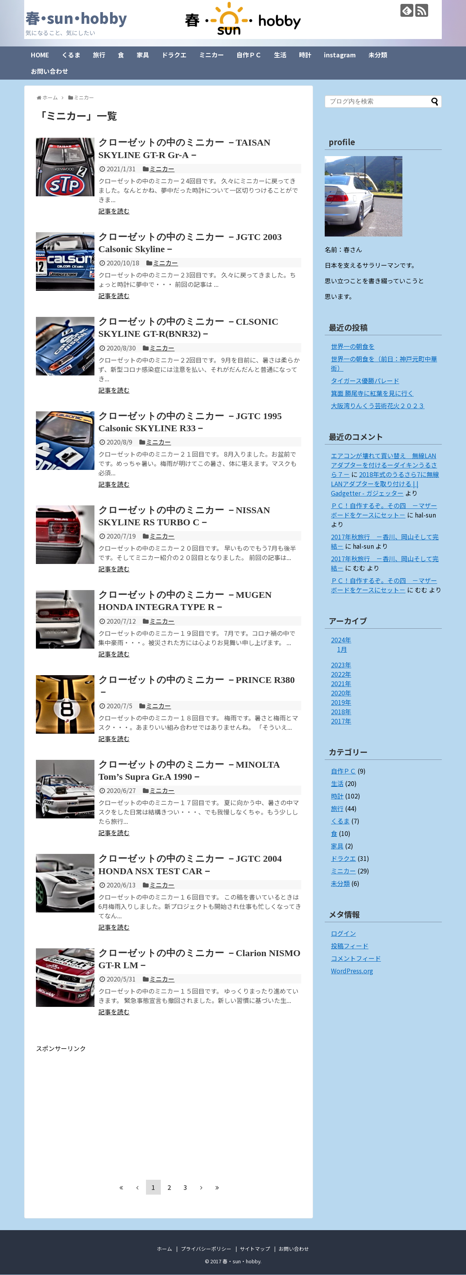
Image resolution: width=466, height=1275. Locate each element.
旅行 (99, 55)
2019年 (341, 702)
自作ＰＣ (249, 55)
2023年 (341, 665)
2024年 (341, 640)
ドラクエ (174, 55)
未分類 (377, 55)
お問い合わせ (49, 71)
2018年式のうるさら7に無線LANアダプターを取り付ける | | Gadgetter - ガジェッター (385, 484)
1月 (342, 649)
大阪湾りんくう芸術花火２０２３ (378, 406)
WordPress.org (352, 971)
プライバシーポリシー (206, 1249)
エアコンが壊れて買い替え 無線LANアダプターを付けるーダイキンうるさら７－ (384, 465)
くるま (71, 55)
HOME (40, 55)
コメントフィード (356, 958)
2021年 (341, 683)
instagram (340, 55)
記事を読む (114, 211)
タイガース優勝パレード (365, 381)
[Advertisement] (101, 1108)
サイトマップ (255, 1249)
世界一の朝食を (353, 346)
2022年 (341, 674)
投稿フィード (349, 946)
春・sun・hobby (80, 17)
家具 (143, 55)
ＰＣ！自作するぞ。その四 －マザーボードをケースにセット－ (384, 510)
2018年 (341, 712)
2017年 (341, 721)
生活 (280, 55)
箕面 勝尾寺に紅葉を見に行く (372, 393)
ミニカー (211, 55)
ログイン (343, 933)
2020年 (341, 693)
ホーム (164, 1249)
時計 (305, 55)
